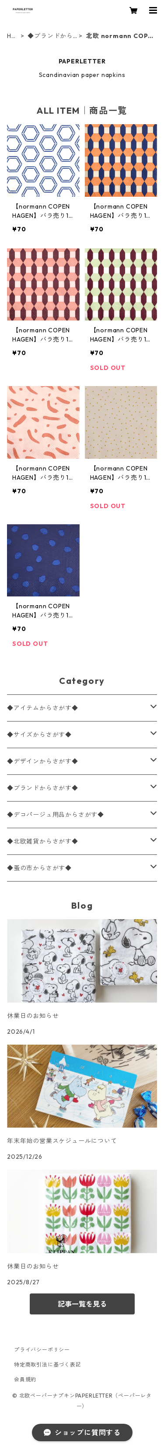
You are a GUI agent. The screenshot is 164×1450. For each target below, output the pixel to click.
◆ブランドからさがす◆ (50, 36)
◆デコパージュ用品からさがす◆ (55, 815)
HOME (12, 36)
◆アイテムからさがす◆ (42, 708)
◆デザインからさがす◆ (42, 761)
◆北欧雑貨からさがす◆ (42, 841)
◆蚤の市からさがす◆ (39, 868)
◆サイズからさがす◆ (39, 735)
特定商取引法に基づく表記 (47, 1364)
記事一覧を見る (82, 1304)
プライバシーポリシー (42, 1349)
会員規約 (25, 1379)
